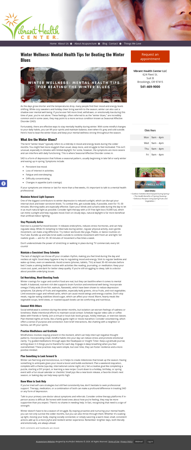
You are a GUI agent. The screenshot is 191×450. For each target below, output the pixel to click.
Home (53, 43)
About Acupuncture (85, 43)
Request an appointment (150, 56)
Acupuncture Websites (45, 441)
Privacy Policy (126, 441)
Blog (104, 43)
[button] (3, 183)
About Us (63, 43)
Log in (150, 441)
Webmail (139, 441)
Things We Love (132, 43)
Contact (113, 43)
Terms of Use (113, 441)
